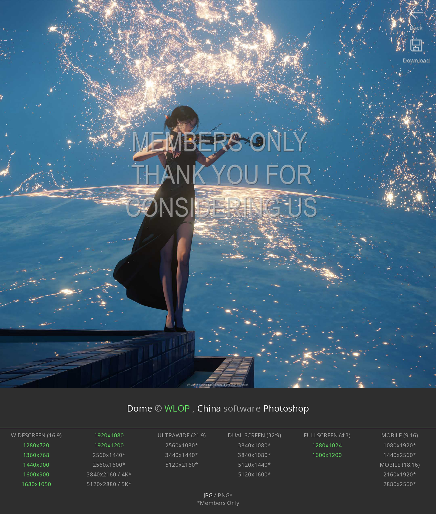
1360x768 (36, 455)
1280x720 (36, 445)
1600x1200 (327, 455)
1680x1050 (36, 484)
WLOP (178, 408)
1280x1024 (327, 445)
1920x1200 (109, 445)
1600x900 (36, 474)
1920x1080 (109, 435)
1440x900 (36, 464)
